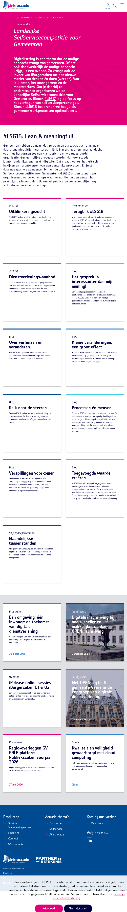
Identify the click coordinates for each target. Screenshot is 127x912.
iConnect (10, 859)
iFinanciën (11, 853)
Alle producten (14, 865)
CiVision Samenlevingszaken (17, 846)
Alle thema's (54, 855)
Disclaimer (7, 894)
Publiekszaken (39, 18)
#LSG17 (50, 119)
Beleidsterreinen (22, 18)
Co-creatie (53, 844)
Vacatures (95, 844)
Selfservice (54, 849)
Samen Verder (55, 18)
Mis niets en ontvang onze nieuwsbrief (19, 904)
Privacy (6, 899)
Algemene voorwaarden (13, 889)
